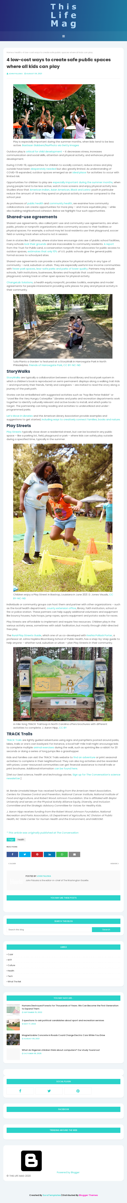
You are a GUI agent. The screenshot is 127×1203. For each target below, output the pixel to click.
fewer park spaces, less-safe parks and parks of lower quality (50, 268)
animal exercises (44, 747)
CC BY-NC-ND (72, 365)
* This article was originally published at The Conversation (43, 832)
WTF (10, 959)
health (18, 52)
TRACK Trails (14, 740)
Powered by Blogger (43, 1172)
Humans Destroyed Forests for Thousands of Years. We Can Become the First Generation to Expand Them (70, 1007)
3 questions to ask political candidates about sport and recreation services (63, 1020)
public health (35, 203)
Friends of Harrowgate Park (45, 365)
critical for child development (44, 151)
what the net (14, 981)
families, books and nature (103, 419)
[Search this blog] (49, 929)
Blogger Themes (88, 1195)
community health (60, 203)
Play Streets (14, 431)
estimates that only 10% (42, 251)
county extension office (61, 608)
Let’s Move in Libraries (20, 416)
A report (109, 244)
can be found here (66, 768)
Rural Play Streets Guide (26, 635)
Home (10, 52)
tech (10, 976)
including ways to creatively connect (64, 419)
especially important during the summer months (83, 182)
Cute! (10, 954)
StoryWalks (13, 377)
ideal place (79, 172)
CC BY (63, 727)
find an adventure (84, 757)
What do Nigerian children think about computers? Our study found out (61, 1050)
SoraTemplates (52, 1195)
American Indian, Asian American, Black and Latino (60, 189)
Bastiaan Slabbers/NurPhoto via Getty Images (50, 145)
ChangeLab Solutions (20, 282)
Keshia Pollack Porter (99, 635)
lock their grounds (35, 244)
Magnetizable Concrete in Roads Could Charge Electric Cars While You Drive (63, 1035)
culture (11, 965)
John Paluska (16, 73)
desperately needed (43, 168)
